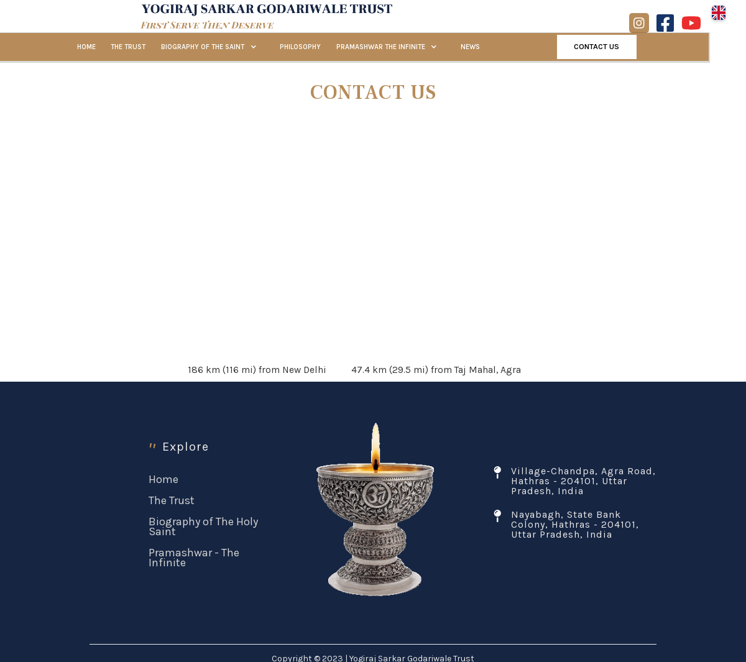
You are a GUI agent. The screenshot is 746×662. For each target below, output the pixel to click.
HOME (86, 47)
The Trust (172, 500)
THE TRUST (128, 47)
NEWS (470, 47)
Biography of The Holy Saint (203, 526)
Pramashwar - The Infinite (194, 558)
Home (163, 479)
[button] (718, 12)
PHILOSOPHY (300, 47)
